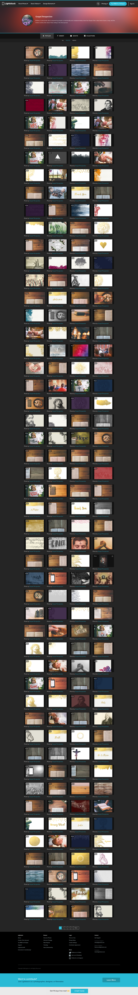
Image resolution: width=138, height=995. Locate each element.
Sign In (132, 4)
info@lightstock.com (99, 942)
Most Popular (47, 942)
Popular (48, 36)
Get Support (97, 938)
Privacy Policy (72, 940)
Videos (74, 40)
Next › (76, 928)
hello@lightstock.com (100, 952)
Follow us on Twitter (76, 952)
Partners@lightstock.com (100, 947)
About (19, 938)
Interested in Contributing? (24, 950)
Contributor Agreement (74, 945)
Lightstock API (21, 947)
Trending (46, 945)
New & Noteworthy (48, 947)
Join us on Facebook (77, 955)
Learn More (111, 980)
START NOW (79, 991)
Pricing (105, 4)
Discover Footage (48, 940)
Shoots (75, 36)
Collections (90, 36)
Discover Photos (47, 938)
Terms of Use (72, 938)
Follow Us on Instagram (77, 958)
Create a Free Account (23, 940)
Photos (68, 40)
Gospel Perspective (34, 61)
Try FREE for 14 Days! (118, 4)
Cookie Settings (73, 942)
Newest (61, 36)
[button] (23, 3)
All (63, 40)
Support (20, 945)
